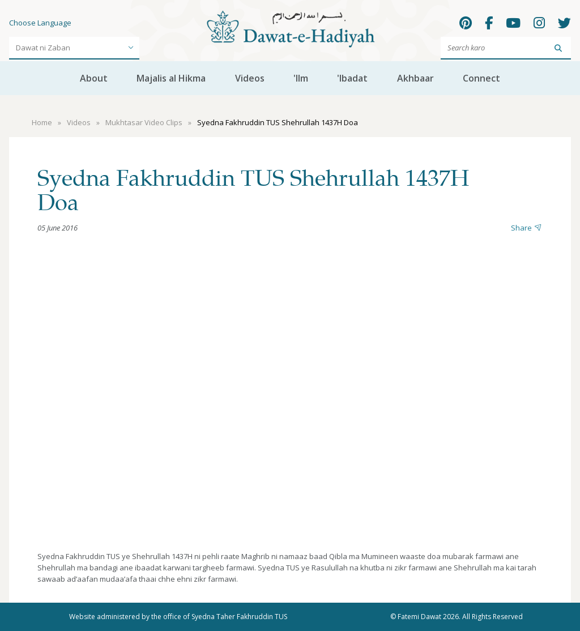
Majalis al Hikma (171, 78)
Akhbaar (415, 78)
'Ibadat (352, 78)
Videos (250, 78)
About (94, 78)
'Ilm (300, 78)
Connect (481, 78)
